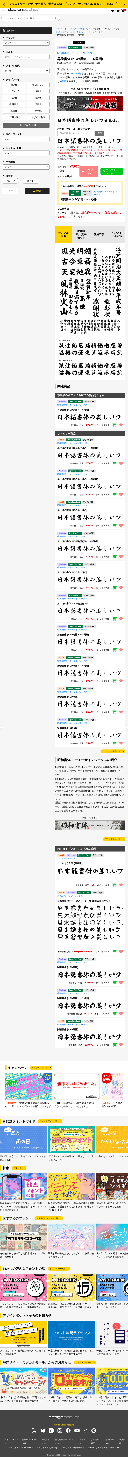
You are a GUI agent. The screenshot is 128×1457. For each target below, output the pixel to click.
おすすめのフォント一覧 (47, 1218)
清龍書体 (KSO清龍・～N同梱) (73, 634)
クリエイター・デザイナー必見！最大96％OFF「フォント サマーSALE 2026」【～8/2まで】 (64, 3)
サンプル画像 (63, 234)
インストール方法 (117, 234)
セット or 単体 (12, 148)
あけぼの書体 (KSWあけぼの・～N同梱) (77, 541)
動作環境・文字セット (81, 234)
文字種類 (9, 162)
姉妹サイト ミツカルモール (21, 1447)
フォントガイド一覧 (48, 1121)
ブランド (9, 38)
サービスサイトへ (83, 1362)
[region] (90, 140)
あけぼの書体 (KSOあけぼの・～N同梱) (77, 448)
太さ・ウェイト (12, 134)
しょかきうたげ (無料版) (69, 863)
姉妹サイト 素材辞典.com (73, 1447)
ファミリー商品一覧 (112, 751)
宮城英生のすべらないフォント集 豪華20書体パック (84, 901)
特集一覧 (17, 1168)
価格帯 (8, 176)
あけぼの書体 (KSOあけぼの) (72, 510)
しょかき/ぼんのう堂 (66, 858)
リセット (10, 191)
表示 (100, 133)
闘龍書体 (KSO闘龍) (67, 967)
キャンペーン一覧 (40, 1068)
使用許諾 (99, 234)
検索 (37, 191)
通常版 (63, 81)
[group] (28, 1090)
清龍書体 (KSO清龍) (67, 696)
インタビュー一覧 (57, 1268)
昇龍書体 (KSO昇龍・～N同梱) (79, 199)
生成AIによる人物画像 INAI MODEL (103, 1447)
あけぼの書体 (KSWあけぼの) (72, 603)
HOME (57, 29)
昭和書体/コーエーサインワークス (87, 32)
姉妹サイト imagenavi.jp (47, 1447)
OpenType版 (75, 73)
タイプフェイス (69, 29)
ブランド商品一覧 (113, 839)
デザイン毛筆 (84, 29)
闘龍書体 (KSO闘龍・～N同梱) (73, 998)
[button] (4, 4)
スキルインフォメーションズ (70, 896)
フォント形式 (11, 65)
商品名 (8, 51)
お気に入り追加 (88, 171)
